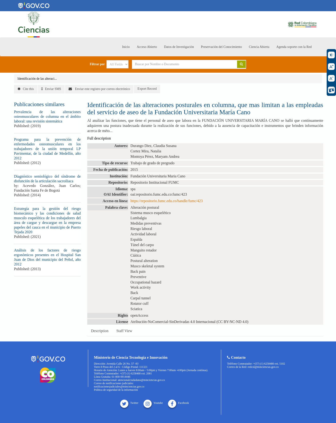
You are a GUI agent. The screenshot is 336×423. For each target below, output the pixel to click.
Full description (99, 138)
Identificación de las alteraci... (37, 78)
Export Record (147, 88)
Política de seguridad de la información (116, 389)
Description (99, 331)
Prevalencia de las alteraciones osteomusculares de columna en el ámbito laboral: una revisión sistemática (47, 116)
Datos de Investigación (179, 47)
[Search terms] (178, 64)
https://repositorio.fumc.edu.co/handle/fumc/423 (166, 201)
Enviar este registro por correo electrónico (99, 89)
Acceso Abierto (147, 47)
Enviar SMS (51, 89)
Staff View (124, 331)
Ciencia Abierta (259, 47)
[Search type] (117, 64)
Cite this (26, 89)
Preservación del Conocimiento (221, 47)
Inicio (126, 47)
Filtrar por (97, 64)
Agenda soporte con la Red (294, 47)
